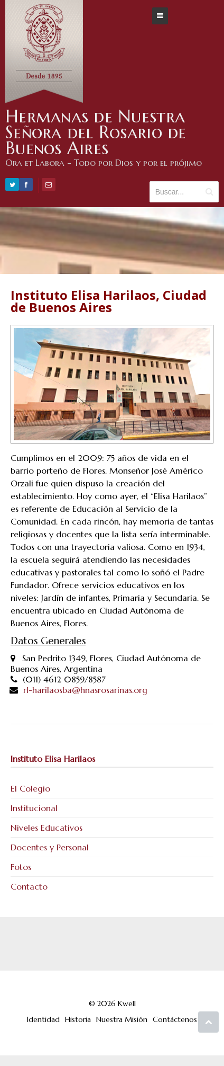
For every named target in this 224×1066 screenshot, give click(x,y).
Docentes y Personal (50, 847)
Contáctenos (175, 1019)
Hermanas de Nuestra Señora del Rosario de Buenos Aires (95, 132)
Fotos (21, 866)
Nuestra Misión (121, 1019)
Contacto (29, 886)
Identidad (43, 1019)
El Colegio (30, 788)
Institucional (34, 808)
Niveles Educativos (46, 827)
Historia (78, 1019)
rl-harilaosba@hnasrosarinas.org (85, 690)
